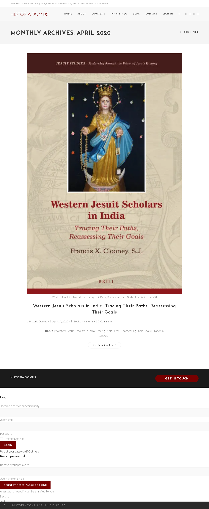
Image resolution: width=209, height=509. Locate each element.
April (196, 32)
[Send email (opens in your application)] (198, 14)
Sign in (168, 14)
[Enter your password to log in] (104, 426)
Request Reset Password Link (25, 485)
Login (8, 445)
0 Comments (105, 321)
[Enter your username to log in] (104, 412)
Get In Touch (176, 378)
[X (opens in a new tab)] (186, 14)
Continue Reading (107, 344)
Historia (88, 321)
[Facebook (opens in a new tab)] (190, 14)
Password (6, 433)
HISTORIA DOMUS (29, 14)
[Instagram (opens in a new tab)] (194, 14)
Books (77, 321)
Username (6, 419)
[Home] (180, 32)
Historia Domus (38, 321)
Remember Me (12, 438)
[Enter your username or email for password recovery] (104, 471)
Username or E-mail (12, 478)
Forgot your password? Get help (19, 451)
